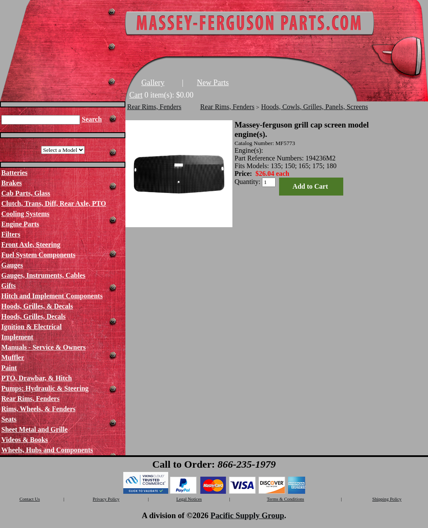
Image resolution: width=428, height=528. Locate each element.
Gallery (152, 82)
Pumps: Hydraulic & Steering (45, 388)
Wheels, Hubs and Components (47, 450)
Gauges (12, 265)
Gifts (8, 285)
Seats (9, 419)
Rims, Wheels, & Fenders (38, 408)
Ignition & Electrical (31, 326)
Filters (10, 234)
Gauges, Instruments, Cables (43, 275)
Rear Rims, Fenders (30, 398)
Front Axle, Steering (30, 244)
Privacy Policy (106, 499)
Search (92, 119)
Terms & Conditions (285, 499)
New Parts (213, 82)
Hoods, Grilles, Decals (33, 316)
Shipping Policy (386, 499)
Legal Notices (189, 499)
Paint (9, 367)
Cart (136, 95)
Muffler (12, 357)
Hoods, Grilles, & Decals (37, 306)
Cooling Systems (25, 213)
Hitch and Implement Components (52, 296)
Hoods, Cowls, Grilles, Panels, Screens (314, 106)
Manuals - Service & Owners (43, 347)
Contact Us (29, 499)
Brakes (11, 183)
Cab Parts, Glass (25, 193)
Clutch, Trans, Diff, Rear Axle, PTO (53, 203)
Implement (17, 337)
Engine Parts (20, 224)
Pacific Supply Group (247, 515)
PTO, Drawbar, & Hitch (36, 378)
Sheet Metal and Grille (34, 429)
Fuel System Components (38, 254)
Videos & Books (24, 439)
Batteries (14, 172)
